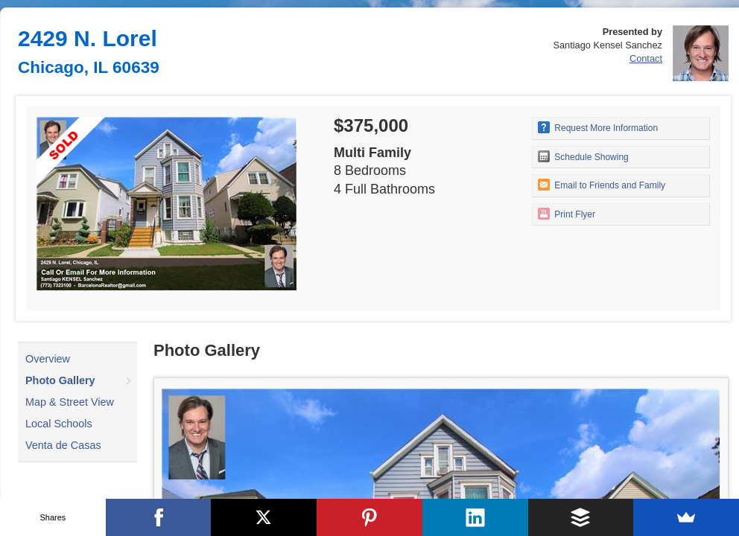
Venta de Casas (63, 445)
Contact (645, 58)
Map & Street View (69, 402)
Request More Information (598, 127)
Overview (47, 359)
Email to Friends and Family (601, 185)
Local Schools (58, 424)
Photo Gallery (60, 380)
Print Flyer (566, 214)
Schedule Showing (583, 156)
